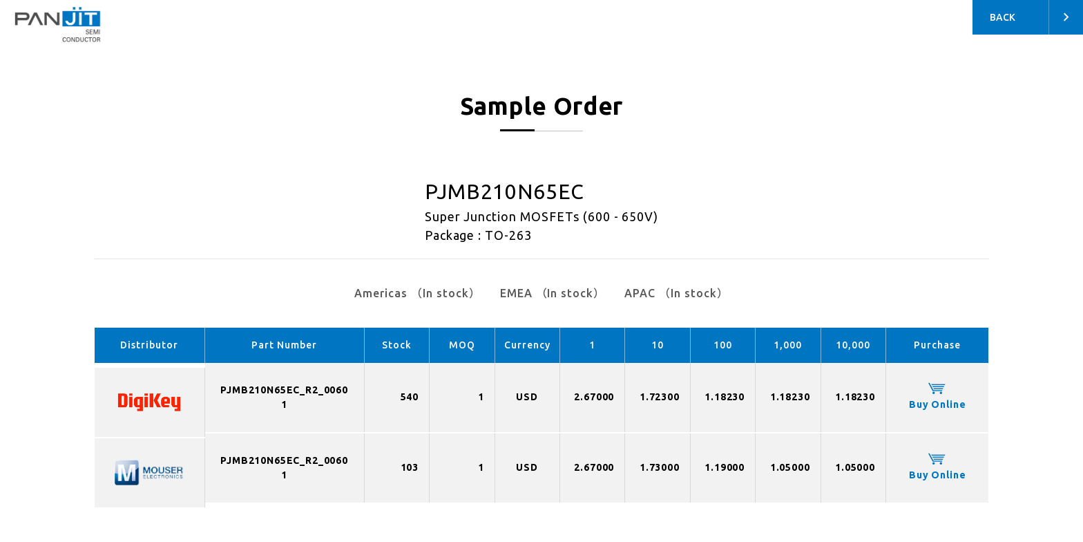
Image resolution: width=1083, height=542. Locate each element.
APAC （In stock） (676, 293)
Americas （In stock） (417, 293)
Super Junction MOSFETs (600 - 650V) (542, 216)
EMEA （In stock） (552, 293)
